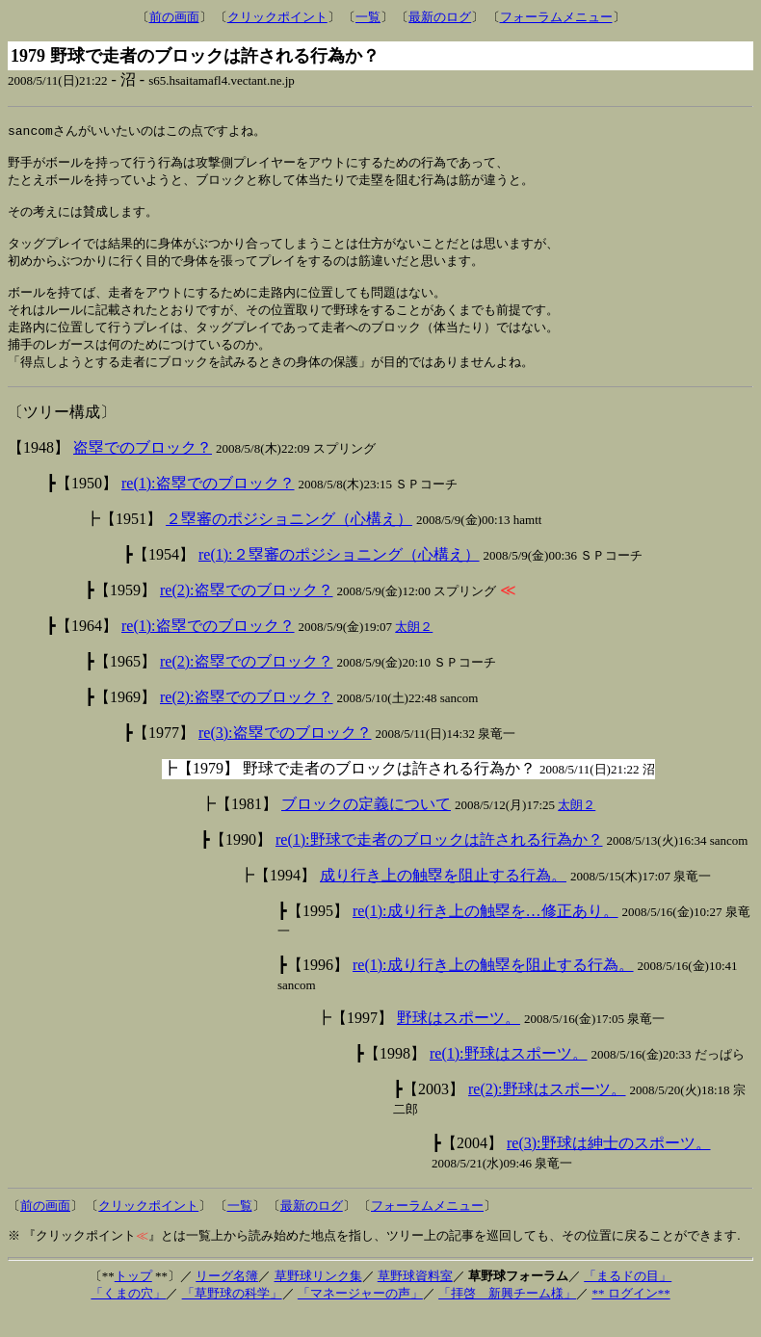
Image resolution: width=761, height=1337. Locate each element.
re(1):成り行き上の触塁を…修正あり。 (485, 933)
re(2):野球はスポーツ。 (547, 1111)
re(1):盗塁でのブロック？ (208, 505)
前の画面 (174, 17)
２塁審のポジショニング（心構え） (289, 541)
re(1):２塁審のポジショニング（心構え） (339, 576)
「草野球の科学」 (232, 1315)
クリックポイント (277, 17)
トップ (133, 1298)
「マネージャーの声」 (360, 1315)
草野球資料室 (415, 1298)
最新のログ (439, 17)
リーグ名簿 (227, 1298)
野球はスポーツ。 (458, 1040)
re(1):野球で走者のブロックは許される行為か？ (439, 861)
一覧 (367, 17)
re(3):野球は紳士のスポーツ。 (609, 1165)
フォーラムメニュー (556, 17)
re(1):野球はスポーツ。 (509, 1075)
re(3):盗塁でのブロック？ (285, 755)
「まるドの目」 (627, 1298)
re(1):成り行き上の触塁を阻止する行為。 (493, 987)
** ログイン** (630, 1315)
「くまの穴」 (128, 1315)
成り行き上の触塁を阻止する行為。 (443, 897)
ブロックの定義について (366, 826)
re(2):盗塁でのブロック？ (246, 612)
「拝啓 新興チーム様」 (507, 1315)
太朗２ (414, 649)
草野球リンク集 (318, 1298)
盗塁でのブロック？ (142, 469)
